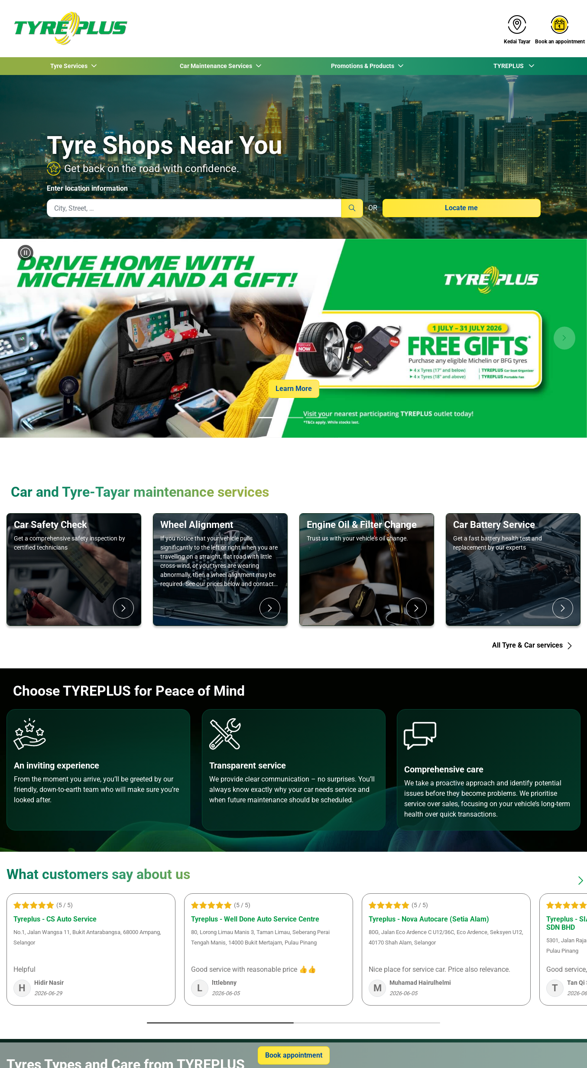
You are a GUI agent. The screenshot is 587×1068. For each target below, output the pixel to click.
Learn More (294, 388)
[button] (22, 338)
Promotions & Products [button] (363, 65)
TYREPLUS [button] (510, 65)
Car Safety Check (50, 524)
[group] (293, 338)
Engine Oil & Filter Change (362, 524)
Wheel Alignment (196, 524)
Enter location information (87, 188)
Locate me (461, 208)
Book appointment (293, 1055)
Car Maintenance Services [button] (216, 65)
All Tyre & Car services (532, 645)
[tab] (268, 418)
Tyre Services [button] (70, 65)
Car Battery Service (494, 524)
